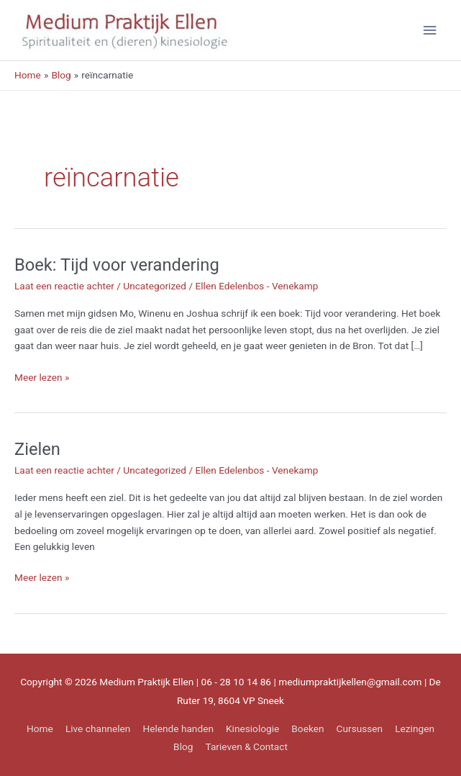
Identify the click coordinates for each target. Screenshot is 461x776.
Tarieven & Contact (247, 746)
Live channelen (97, 728)
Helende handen (178, 728)
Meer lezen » (41, 377)
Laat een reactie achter (64, 286)
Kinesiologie (252, 728)
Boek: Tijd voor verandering (116, 265)
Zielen (37, 449)
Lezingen (414, 728)
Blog (183, 746)
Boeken (307, 728)
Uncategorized (154, 286)
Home (40, 728)
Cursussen (360, 728)
